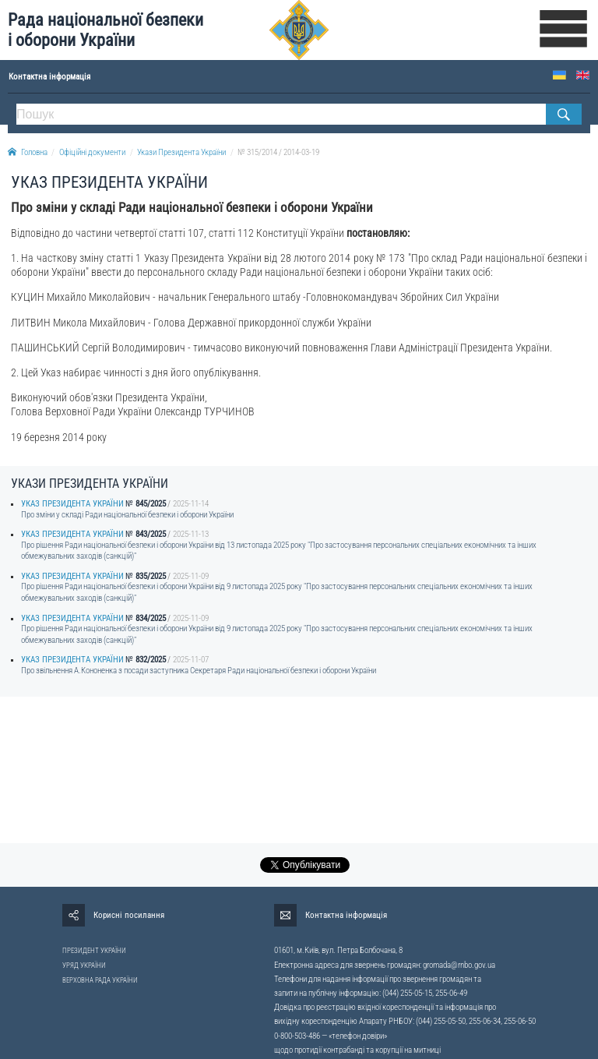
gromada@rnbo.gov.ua (459, 965)
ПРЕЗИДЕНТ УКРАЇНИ (94, 951)
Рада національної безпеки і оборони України (105, 30)
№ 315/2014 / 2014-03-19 (278, 152)
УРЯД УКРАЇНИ (84, 965)
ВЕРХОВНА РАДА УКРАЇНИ (100, 980)
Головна (27, 152)
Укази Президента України (181, 152)
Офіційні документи (92, 152)
